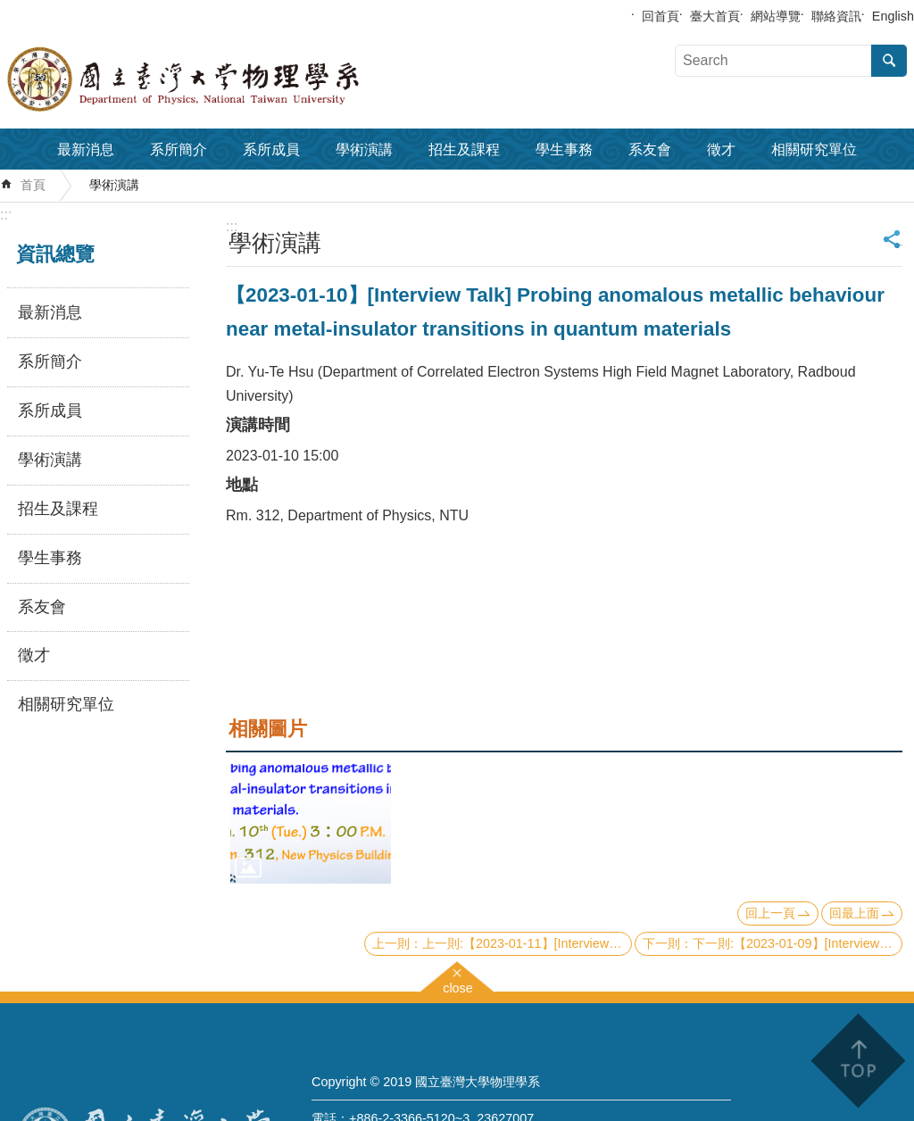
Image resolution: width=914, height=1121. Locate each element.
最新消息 (85, 149)
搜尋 (889, 61)
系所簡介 (178, 149)
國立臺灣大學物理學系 (223, 79)
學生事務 (564, 149)
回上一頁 (770, 913)
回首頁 (660, 16)
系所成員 (271, 149)
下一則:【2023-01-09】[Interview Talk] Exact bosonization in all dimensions (797, 943)
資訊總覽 (55, 254)
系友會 (649, 149)
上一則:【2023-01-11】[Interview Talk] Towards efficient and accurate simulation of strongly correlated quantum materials (527, 943)
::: (6, 214)
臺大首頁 (715, 16)
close (458, 986)
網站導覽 (776, 16)
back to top (857, 1061)
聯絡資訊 (836, 16)
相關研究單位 (814, 149)
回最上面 (854, 913)
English (893, 16)
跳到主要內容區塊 (9, 9)
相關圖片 (267, 729)
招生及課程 (464, 149)
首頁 (33, 185)
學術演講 (364, 149)
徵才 (721, 149)
